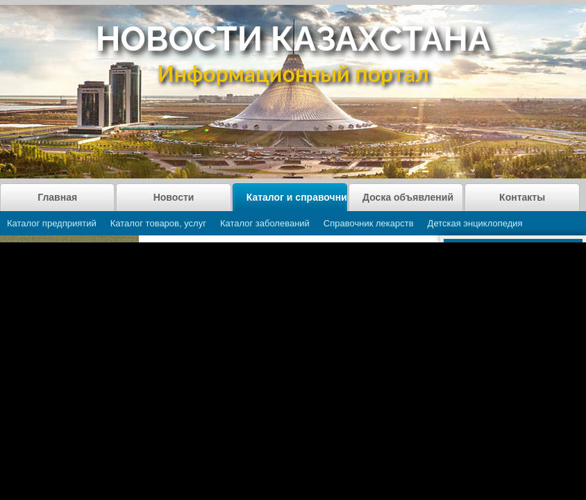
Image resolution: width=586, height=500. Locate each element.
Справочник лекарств (369, 223)
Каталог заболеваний (265, 223)
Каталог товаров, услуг (158, 223)
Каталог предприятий (52, 223)
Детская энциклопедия (475, 223)
